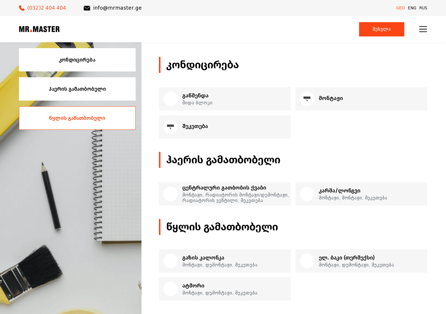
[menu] (423, 29)
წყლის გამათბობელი (77, 118)
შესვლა (381, 29)
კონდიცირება (77, 60)
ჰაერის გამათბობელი (77, 89)
